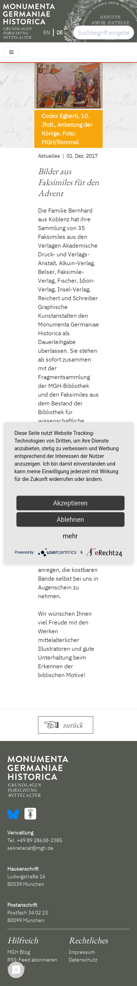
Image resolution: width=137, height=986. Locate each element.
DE (60, 32)
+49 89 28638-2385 (39, 840)
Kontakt (16, 967)
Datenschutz (83, 959)
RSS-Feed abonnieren (32, 959)
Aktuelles (49, 156)
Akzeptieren (70, 503)
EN (46, 32)
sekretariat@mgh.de (30, 848)
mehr (70, 536)
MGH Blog (18, 952)
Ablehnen (70, 519)
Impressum (82, 952)
